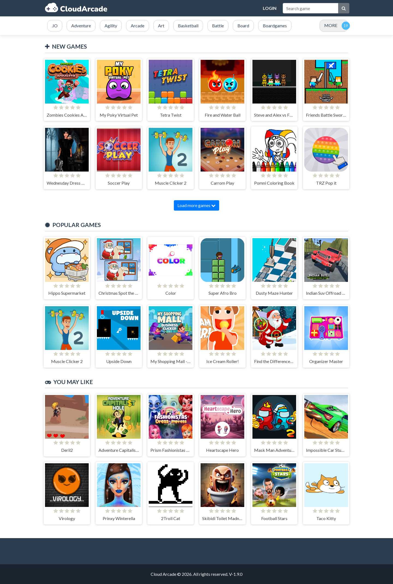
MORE (330, 25)
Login (269, 8)
